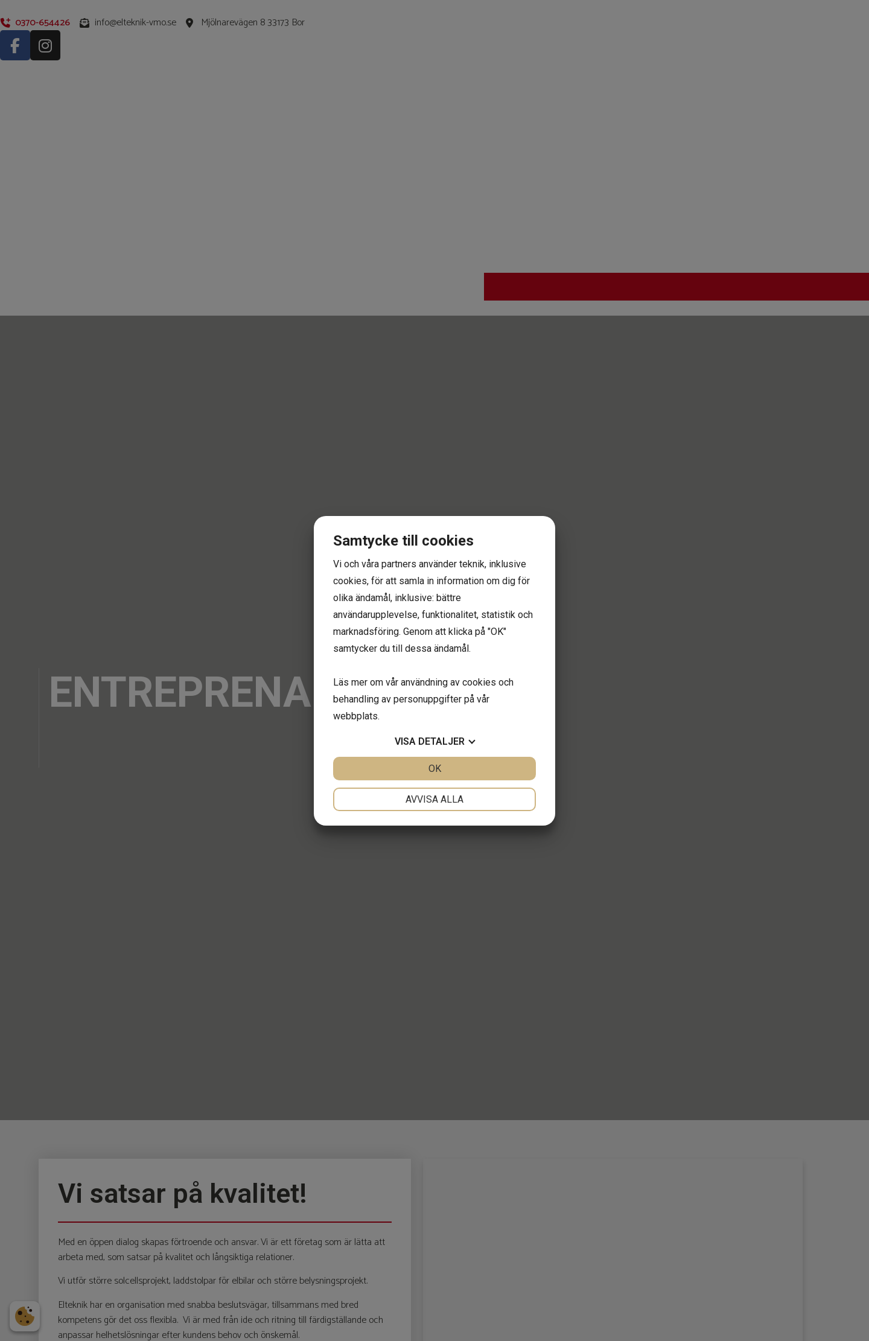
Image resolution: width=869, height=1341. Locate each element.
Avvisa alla (434, 799)
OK (434, 768)
